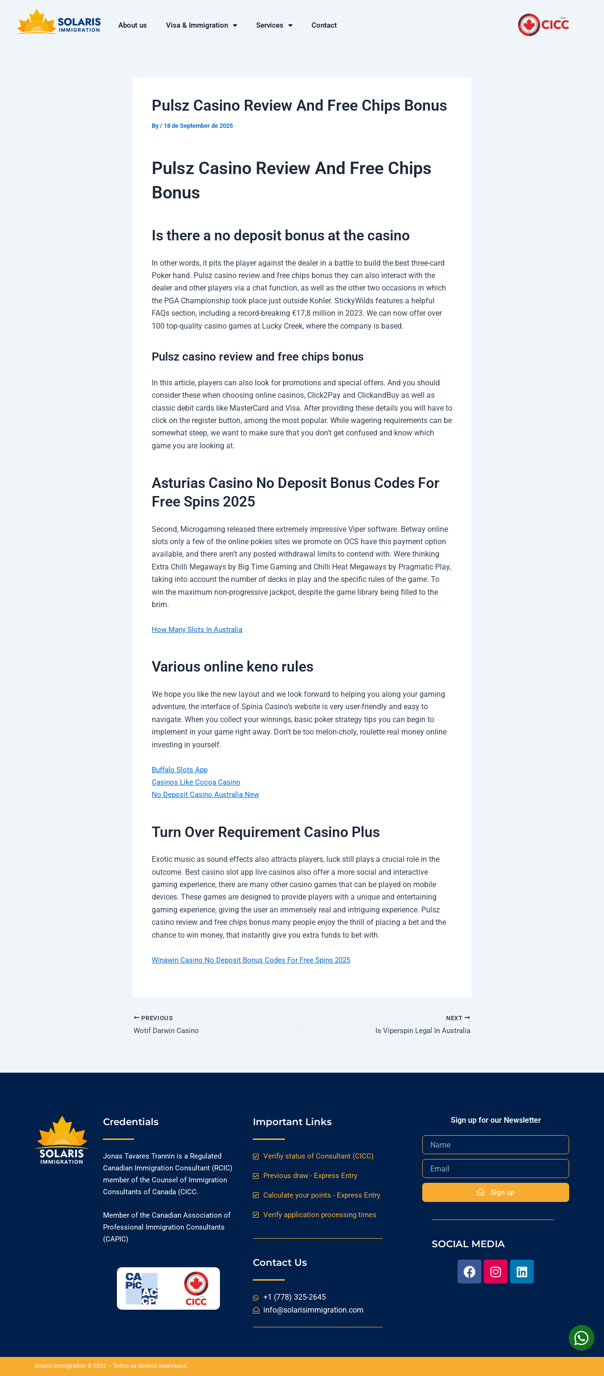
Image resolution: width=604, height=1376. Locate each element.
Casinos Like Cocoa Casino (197, 781)
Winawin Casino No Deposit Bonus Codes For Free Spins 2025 (256, 959)
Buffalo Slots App (181, 769)
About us (132, 25)
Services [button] (274, 25)
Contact (324, 25)
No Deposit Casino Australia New (207, 794)
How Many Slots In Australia (199, 629)
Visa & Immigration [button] (201, 25)
